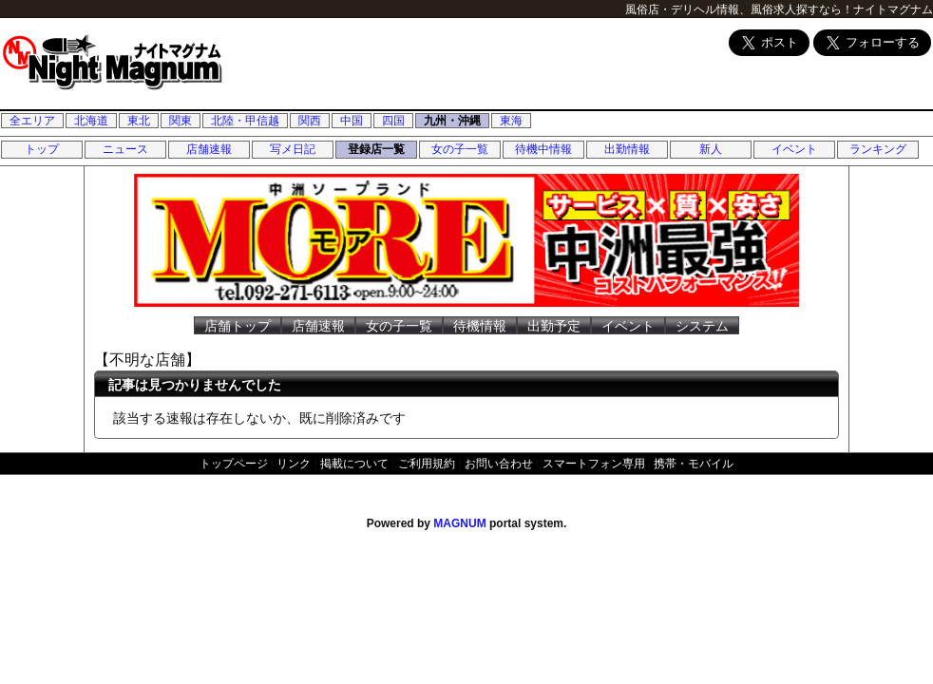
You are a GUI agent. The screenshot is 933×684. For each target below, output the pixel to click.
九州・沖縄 (452, 120)
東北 (138, 120)
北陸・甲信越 (245, 120)
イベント (794, 149)
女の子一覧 (459, 149)
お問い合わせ (499, 463)
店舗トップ (237, 325)
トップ (42, 149)
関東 (180, 120)
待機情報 (479, 325)
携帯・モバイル (693, 463)
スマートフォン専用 (594, 463)
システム (702, 325)
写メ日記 (292, 149)
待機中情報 (543, 149)
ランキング (877, 149)
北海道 (91, 120)
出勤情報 (627, 149)
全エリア (32, 120)
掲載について (354, 463)
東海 (511, 120)
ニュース (125, 149)
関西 (309, 120)
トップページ (234, 463)
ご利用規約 (426, 463)
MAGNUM (459, 523)
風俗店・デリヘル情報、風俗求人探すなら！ (739, 9)
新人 (710, 149)
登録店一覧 (376, 149)
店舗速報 (209, 149)
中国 (351, 120)
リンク (293, 463)
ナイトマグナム (893, 9)
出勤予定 (554, 325)
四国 (393, 120)
